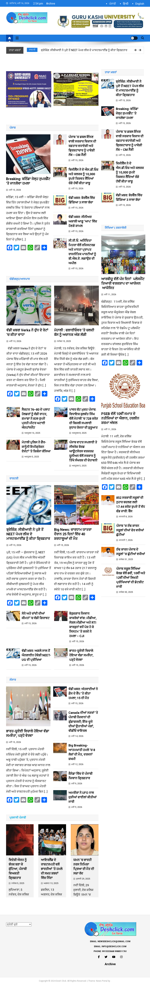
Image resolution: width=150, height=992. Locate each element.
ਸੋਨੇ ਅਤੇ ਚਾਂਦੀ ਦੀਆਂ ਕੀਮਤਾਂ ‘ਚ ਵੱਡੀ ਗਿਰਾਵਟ (36, 623)
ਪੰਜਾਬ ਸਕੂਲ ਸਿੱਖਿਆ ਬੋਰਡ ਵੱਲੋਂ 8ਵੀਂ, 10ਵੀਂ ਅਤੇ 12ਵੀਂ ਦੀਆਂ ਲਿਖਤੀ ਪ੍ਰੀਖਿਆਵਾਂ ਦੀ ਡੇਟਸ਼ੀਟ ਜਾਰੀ (130, 585)
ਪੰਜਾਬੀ (112, 3)
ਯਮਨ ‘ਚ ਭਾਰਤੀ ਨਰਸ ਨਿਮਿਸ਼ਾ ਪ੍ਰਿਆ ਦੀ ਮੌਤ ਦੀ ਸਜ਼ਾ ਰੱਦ (83, 874)
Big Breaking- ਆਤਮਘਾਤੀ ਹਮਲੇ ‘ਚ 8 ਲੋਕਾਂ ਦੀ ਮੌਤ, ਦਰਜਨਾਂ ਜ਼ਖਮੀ (81, 759)
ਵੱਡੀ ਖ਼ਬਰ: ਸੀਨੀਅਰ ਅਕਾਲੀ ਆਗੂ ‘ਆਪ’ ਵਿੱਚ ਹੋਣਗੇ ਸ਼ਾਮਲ (82, 221)
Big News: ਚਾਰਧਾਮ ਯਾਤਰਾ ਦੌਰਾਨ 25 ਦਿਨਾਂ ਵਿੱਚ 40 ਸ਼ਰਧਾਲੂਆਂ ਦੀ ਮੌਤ (73, 541)
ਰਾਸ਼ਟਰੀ (32, 49)
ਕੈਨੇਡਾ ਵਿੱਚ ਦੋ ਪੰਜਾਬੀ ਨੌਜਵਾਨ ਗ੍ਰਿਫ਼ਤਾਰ (80, 783)
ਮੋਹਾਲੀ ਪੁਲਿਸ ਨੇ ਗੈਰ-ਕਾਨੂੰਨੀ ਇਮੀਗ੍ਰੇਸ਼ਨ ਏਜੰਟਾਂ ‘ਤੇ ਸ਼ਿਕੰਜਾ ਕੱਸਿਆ (36, 450)
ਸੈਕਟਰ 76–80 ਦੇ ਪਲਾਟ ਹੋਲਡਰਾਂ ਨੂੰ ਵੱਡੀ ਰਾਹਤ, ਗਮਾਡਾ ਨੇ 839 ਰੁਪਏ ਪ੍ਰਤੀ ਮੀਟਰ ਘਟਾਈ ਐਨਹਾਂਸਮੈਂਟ (36, 422)
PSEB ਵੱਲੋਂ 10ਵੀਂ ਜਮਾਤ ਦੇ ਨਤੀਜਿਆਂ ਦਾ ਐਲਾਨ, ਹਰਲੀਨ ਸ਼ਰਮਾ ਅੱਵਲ (120, 425)
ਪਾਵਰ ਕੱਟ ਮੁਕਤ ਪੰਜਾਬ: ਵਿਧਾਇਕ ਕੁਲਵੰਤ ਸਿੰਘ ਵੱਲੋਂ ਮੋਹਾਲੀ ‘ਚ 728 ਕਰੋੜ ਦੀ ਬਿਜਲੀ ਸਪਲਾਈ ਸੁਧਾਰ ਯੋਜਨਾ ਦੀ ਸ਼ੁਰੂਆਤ (83, 422)
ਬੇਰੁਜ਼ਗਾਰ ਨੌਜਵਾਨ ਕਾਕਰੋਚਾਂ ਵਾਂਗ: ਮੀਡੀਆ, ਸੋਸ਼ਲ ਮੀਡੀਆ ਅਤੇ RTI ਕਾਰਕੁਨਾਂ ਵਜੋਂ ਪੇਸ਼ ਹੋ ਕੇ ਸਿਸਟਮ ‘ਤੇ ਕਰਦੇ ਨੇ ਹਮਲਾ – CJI (83, 632)
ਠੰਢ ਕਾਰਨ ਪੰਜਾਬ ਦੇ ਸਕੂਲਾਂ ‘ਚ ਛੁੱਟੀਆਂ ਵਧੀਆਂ (130, 559)
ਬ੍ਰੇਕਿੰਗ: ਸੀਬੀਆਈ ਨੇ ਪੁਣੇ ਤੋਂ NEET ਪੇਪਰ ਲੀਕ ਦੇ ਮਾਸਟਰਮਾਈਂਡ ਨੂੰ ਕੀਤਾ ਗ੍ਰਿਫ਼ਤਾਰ (84, 50)
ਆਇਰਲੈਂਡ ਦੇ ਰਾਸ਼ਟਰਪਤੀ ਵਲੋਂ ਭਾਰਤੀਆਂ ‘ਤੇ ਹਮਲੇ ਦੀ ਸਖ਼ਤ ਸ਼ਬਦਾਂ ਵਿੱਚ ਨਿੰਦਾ (51, 876)
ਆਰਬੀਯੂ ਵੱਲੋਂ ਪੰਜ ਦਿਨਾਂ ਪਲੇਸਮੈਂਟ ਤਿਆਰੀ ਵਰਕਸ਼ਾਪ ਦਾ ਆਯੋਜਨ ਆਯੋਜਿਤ (122, 287)
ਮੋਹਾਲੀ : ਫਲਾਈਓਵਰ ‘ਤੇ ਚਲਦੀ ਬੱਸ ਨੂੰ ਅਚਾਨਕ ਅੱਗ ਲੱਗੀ (74, 336)
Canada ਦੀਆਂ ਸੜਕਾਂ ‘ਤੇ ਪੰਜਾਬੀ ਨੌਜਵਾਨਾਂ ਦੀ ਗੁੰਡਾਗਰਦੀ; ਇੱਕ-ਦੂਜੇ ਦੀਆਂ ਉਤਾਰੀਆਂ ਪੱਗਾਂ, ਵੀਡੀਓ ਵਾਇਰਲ (83, 729)
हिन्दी (125, 3)
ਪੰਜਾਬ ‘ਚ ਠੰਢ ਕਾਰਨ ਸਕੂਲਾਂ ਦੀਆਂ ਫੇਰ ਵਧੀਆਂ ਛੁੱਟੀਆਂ (130, 537)
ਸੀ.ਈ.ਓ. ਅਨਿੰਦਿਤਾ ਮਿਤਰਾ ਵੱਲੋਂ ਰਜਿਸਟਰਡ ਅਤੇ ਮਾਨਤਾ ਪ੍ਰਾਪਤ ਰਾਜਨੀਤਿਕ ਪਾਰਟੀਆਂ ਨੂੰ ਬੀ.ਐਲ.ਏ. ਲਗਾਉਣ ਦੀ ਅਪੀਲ (82, 252)
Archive (50, 3)
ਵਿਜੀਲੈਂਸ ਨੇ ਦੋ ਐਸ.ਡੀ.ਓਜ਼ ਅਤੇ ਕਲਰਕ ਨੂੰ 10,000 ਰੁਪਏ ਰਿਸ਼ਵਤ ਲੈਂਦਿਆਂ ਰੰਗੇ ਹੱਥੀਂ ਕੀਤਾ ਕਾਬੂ (83, 176)
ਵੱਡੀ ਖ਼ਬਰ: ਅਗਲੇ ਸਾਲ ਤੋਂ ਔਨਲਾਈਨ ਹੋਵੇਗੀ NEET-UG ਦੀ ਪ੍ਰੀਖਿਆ (36, 662)
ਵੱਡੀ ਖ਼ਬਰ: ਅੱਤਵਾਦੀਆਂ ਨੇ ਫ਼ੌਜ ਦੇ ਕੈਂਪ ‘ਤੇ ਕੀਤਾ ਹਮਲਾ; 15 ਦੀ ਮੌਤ (83, 700)
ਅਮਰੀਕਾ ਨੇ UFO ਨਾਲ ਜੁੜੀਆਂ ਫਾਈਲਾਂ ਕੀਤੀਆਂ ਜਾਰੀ (82, 804)
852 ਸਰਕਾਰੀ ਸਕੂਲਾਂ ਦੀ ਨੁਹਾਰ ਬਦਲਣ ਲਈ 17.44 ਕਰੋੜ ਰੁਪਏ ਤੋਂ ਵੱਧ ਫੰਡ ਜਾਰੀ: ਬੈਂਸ (130, 511)
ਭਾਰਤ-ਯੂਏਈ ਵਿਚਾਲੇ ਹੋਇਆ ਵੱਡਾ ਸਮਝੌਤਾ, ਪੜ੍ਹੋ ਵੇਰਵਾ (81, 662)
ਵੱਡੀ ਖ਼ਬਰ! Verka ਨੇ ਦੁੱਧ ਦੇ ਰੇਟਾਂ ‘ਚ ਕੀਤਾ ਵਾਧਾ (27, 336)
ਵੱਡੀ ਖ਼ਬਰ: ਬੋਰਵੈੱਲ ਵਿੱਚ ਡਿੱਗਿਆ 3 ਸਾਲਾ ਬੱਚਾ (81, 200)
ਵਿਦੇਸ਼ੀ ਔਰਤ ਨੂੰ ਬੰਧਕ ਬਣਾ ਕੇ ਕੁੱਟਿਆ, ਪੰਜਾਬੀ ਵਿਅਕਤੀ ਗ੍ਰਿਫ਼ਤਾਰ (18, 876)
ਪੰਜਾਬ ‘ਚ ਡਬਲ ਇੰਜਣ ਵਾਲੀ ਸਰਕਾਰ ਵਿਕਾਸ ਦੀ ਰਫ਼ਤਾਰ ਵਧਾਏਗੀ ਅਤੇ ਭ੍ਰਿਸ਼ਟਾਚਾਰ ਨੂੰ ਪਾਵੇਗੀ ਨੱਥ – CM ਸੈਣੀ (82, 146)
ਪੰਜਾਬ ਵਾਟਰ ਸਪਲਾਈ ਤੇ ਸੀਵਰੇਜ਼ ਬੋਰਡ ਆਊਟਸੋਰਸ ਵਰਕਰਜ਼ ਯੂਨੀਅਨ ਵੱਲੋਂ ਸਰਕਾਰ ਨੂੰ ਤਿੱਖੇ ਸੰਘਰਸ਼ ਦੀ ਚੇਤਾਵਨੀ (83, 455)
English (139, 3)
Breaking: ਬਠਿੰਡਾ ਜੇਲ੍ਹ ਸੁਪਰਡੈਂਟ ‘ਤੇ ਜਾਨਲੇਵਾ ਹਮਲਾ (28, 184)
